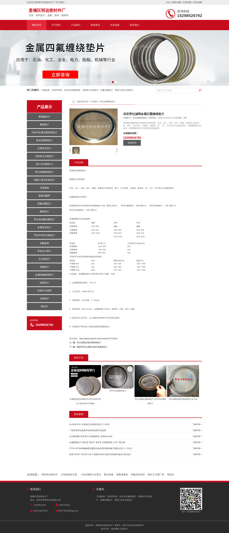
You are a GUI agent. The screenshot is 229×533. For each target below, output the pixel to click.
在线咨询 (132, 142)
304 (115, 226)
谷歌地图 (197, 2)
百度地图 (187, 2)
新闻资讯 (95, 25)
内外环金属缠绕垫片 (117, 391)
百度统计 (124, 529)
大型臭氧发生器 (69, 474)
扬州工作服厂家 (156, 474)
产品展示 (75, 25)
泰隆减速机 (122, 474)
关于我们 (56, 25)
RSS (168, 2)
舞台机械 (108, 474)
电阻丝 (170, 474)
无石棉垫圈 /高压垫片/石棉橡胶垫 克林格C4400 (90, 436)
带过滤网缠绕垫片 (108, 101)
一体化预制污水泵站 (90, 474)
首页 (87, 101)
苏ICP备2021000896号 (133, 525)
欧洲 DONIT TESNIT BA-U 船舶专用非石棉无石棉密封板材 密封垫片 (100, 454)
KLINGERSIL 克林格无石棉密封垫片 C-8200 (89, 424)
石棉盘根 (45, 90)
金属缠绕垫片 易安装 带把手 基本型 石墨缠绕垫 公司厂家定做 (97, 442)
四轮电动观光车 (49, 474)
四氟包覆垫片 (107, 90)
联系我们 (134, 25)
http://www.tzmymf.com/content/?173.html (98, 338)
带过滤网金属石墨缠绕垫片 (89, 342)
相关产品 (78, 357)
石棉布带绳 (57, 90)
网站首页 (36, 25)
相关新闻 (78, 414)
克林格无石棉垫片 (90, 90)
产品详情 (78, 162)
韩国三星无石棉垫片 (124, 90)
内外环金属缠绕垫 (72, 90)
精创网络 (115, 529)
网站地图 (176, 2)
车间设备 (115, 25)
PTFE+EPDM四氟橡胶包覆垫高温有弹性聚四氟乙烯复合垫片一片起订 (101, 448)
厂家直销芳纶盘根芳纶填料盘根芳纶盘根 (87, 430)
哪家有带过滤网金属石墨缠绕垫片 (92, 347)
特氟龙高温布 (138, 474)
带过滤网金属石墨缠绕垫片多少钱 (183, 399)
